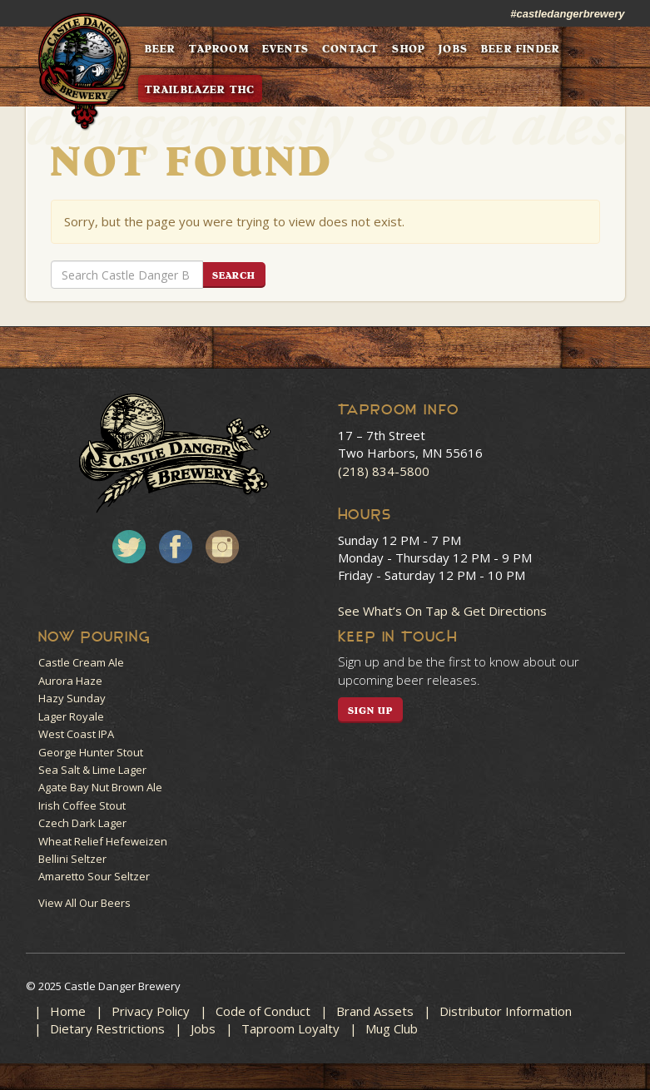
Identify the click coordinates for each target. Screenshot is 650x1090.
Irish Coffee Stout (82, 805)
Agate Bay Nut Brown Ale (100, 787)
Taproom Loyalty (290, 1028)
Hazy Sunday (72, 698)
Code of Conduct (263, 1011)
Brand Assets (375, 1011)
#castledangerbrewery (567, 13)
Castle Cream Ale (81, 662)
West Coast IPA (76, 733)
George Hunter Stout (90, 752)
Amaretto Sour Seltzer (94, 876)
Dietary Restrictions (107, 1028)
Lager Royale (71, 716)
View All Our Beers (84, 902)
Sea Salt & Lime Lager (92, 769)
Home (68, 1011)
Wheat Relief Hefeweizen (102, 841)
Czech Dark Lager (82, 822)
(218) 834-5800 (383, 471)
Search (234, 275)
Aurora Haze (70, 680)
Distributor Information (505, 1011)
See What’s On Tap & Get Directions (442, 610)
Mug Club (391, 1028)
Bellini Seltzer (72, 858)
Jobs (203, 1028)
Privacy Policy (151, 1011)
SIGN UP (371, 710)
